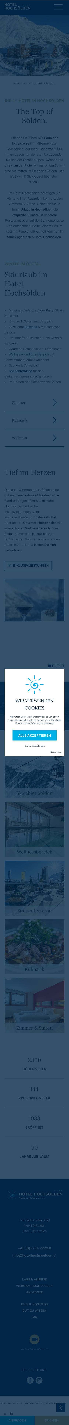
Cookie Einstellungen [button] (34, 746)
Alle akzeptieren (34, 735)
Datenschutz (56, 752)
